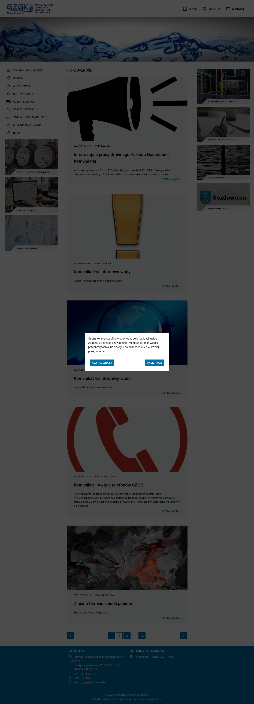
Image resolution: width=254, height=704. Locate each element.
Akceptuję (154, 362)
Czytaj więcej (102, 362)
